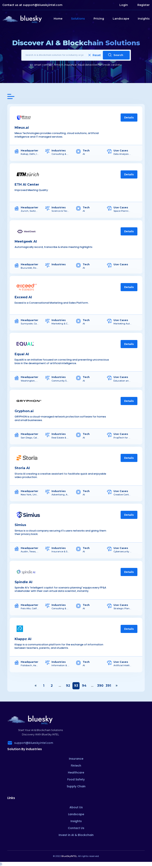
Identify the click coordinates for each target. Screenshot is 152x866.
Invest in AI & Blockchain (76, 835)
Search (115, 55)
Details (129, 117)
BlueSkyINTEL (69, 856)
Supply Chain (76, 786)
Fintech (76, 766)
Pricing (99, 18)
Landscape (121, 18)
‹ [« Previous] (35, 685)
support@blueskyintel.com (42, 5)
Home (58, 18)
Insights (144, 18)
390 (100, 686)
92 (68, 686)
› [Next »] (116, 685)
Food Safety (76, 779)
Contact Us (76, 828)
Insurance (76, 759)
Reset (94, 55)
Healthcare (76, 772)
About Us (76, 807)
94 (84, 686)
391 (108, 686)
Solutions (78, 18)
